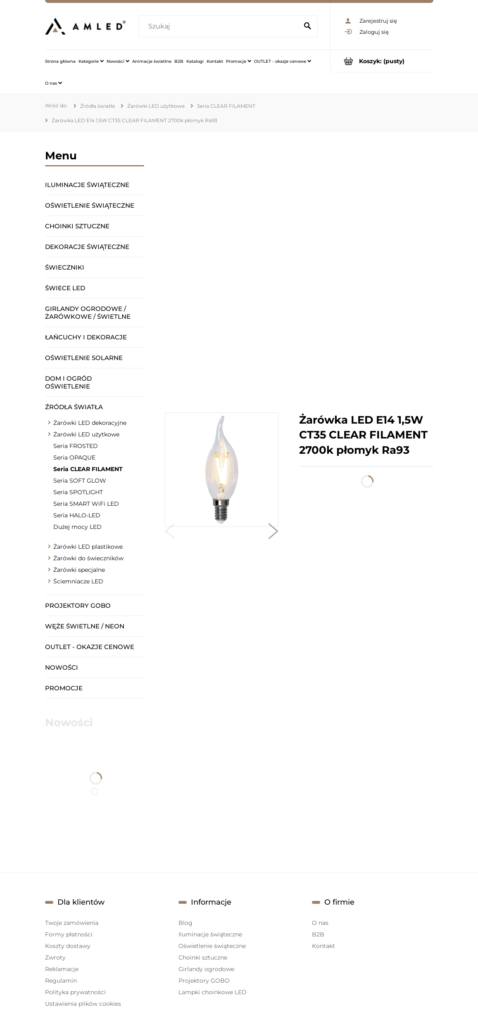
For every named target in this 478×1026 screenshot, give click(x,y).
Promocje (64, 688)
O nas (320, 922)
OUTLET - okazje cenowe (89, 647)
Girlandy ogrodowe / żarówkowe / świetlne (88, 312)
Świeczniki (64, 267)
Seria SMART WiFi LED (86, 503)
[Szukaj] (307, 26)
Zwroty (55, 957)
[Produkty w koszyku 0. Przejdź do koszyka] (382, 61)
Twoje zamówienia (71, 922)
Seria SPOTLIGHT (78, 492)
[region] (299, 272)
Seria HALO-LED (76, 515)
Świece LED (65, 288)
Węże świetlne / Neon (84, 626)
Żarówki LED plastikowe (88, 546)
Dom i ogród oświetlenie (68, 382)
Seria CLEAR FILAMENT (88, 469)
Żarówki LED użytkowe (86, 434)
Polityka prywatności (75, 992)
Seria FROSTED (75, 446)
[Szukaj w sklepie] (220, 26)
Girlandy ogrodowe (206, 969)
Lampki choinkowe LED (212, 992)
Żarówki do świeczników (88, 558)
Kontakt (323, 946)
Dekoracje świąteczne (87, 247)
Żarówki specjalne (79, 569)
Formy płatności (69, 934)
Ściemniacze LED (78, 581)
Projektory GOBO (78, 605)
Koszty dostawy (67, 946)
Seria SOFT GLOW (79, 480)
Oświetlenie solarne (84, 358)
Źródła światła (74, 407)
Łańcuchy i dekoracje (86, 337)
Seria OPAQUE (74, 457)
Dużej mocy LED (77, 527)
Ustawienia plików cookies (83, 1003)
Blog (185, 922)
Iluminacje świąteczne (87, 185)
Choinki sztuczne (77, 226)
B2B (318, 934)
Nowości (61, 667)
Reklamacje (61, 969)
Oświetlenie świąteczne (89, 205)
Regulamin (61, 980)
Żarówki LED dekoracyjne (89, 423)
